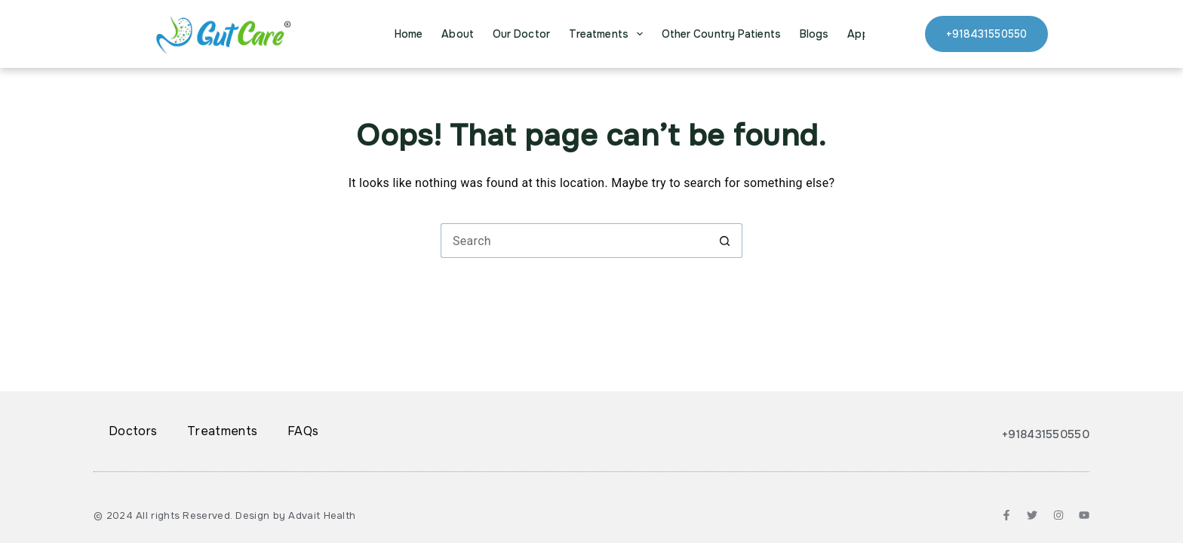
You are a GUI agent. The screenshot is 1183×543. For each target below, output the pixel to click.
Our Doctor (521, 34)
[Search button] (725, 240)
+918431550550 (986, 34)
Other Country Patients (721, 34)
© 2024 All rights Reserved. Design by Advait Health (224, 515)
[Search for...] (574, 240)
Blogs (814, 34)
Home (408, 34)
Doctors (133, 431)
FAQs (302, 431)
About (457, 34)
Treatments (609, 34)
